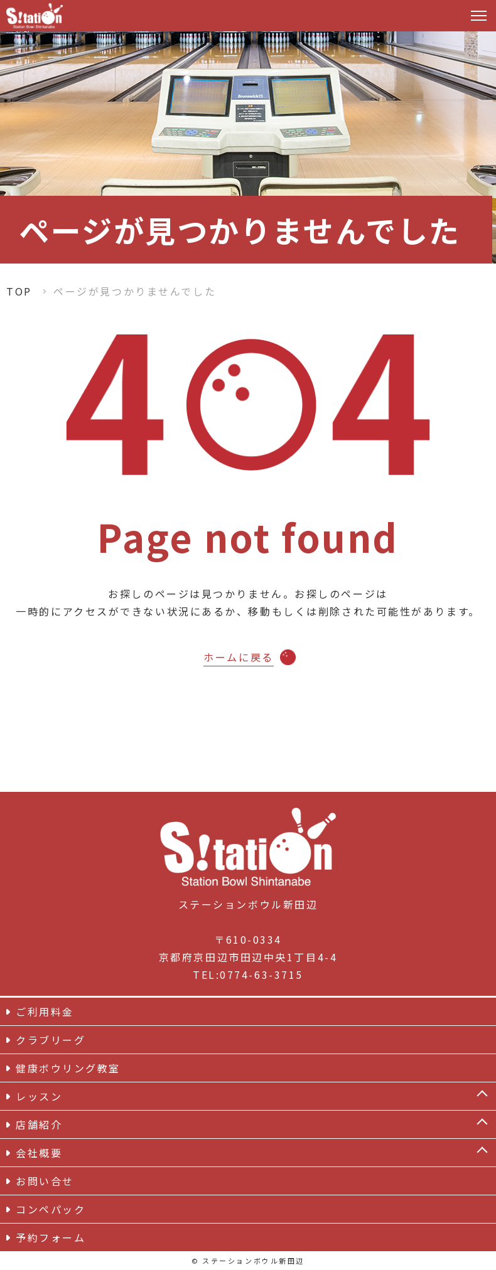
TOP (19, 291)
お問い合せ (45, 1180)
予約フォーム (50, 1237)
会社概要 (39, 1152)
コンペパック (50, 1209)
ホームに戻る (238, 656)
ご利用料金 (45, 1011)
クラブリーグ (50, 1039)
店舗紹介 (39, 1124)
